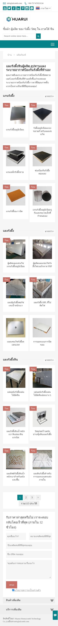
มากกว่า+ (49, 96)
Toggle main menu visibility (53, 43)
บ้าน (10, 55)
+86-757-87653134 (35, 3)
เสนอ (11, 585)
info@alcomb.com (14, 3)
